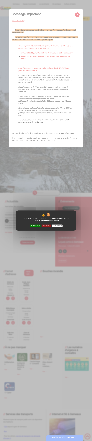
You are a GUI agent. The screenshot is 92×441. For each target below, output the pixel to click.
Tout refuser (46, 226)
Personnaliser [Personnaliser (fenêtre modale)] (57, 226)
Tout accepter (35, 226)
